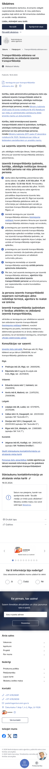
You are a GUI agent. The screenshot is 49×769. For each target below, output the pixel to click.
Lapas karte (8, 676)
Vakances (7, 642)
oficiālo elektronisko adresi (14, 338)
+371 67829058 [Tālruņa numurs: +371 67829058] (12, 699)
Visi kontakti (15, 720)
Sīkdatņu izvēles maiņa (13, 680)
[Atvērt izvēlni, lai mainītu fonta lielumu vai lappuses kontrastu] (36, 764)
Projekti (6, 650)
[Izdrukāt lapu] (24, 519)
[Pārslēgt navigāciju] (24, 763)
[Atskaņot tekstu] (12, 66)
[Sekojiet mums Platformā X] (9, 736)
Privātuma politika (11, 668)
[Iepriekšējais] (4, 551)
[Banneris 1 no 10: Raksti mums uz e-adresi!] (24, 551)
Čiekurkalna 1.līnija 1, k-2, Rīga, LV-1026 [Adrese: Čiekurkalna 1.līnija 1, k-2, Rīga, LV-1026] (23, 707)
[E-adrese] (7, 712)
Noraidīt (12, 26)
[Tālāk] (44, 551)
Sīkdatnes (26, 505)
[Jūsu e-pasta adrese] (25, 614)
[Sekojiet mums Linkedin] (15, 736)
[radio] (9, 581)
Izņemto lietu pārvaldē (12, 349)
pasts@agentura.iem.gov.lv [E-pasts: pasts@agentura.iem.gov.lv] (17, 703)
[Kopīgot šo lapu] (24, 524)
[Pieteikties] (25, 623)
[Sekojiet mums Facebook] (4, 736)
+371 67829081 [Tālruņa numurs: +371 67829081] (12, 695)
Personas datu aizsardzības (14, 460)
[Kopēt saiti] (29, 478)
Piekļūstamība (9, 672)
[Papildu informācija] (20, 86)
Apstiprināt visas (36, 26)
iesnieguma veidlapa (11, 325)
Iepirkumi (7, 646)
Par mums (7, 654)
